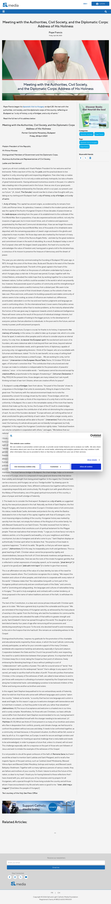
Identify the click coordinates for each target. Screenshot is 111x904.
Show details (92, 460)
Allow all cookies (86, 466)
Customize (55, 466)
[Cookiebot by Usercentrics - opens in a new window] (92, 435)
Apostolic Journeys (86, 134)
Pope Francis (99, 134)
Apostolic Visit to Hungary (33, 106)
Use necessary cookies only (24, 466)
